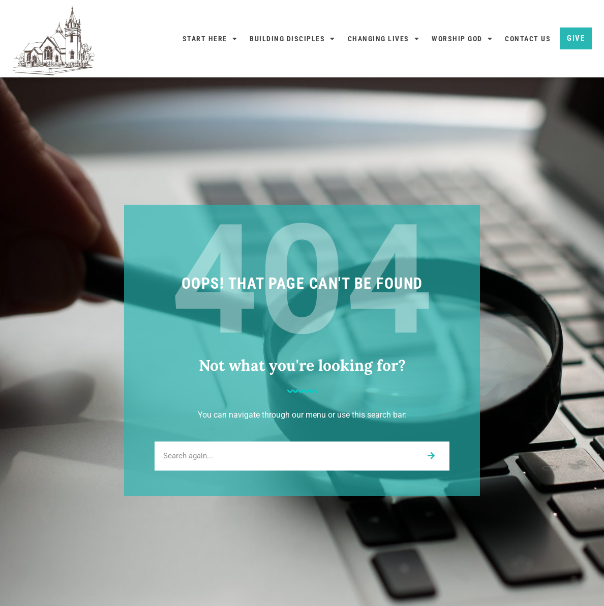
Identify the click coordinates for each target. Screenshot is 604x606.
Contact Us (528, 39)
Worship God (462, 38)
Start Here (210, 38)
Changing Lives (384, 38)
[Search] (430, 456)
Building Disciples (293, 38)
